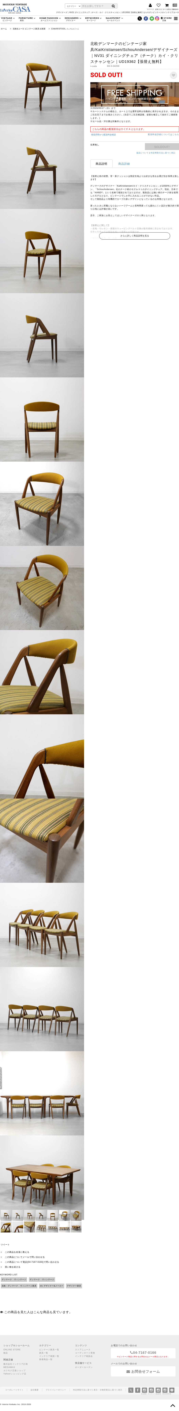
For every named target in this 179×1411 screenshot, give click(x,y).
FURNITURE (27, 19)
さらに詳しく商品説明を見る (134, 236)
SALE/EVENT (115, 19)
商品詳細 (124, 163)
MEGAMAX (9, 1367)
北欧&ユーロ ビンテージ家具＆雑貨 (29, 29)
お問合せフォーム (143, 1371)
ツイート (5, 1244)
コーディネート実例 (85, 1353)
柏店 (5, 1353)
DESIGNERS (73, 19)
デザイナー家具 (74, 1286)
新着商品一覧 (46, 1359)
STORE (166, 19)
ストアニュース (83, 1349)
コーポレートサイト (14, 1390)
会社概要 (35, 1390)
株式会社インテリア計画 (15, 1364)
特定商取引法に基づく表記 (163, 153)
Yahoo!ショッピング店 (14, 1374)
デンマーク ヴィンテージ (14, 1279)
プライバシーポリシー (56, 1390)
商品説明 (101, 163)
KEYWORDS (94, 19)
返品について (142, 153)
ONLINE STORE (12, 1349)
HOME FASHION (50, 19)
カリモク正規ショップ (14, 1370)
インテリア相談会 (84, 1356)
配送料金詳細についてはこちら (163, 134)
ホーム (4, 29)
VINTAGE (8, 19)
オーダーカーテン (84, 1367)
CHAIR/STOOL (58, 29)
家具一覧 (43, 1353)
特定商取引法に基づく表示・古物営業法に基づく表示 (97, 1390)
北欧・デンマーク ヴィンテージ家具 (19, 1286)
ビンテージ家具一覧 (49, 1349)
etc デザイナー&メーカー (51, 1286)
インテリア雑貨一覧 (49, 1356)
